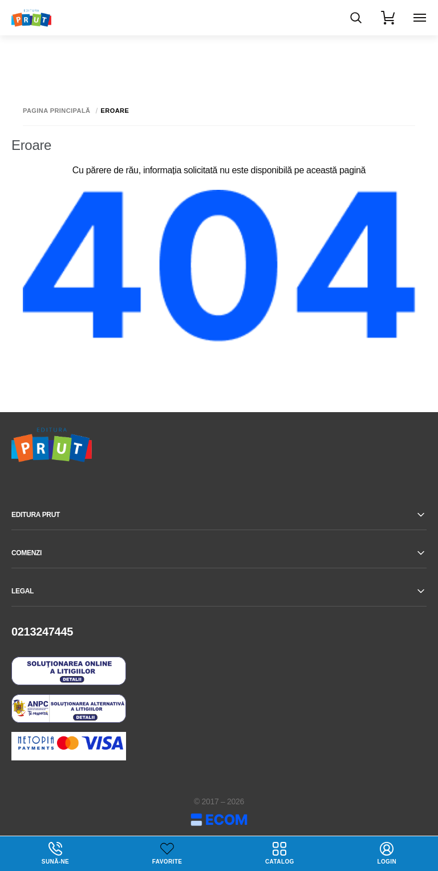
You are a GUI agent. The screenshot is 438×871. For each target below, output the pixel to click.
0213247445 (42, 631)
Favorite (167, 861)
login (386, 853)
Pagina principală (57, 111)
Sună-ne (55, 853)
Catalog (279, 853)
